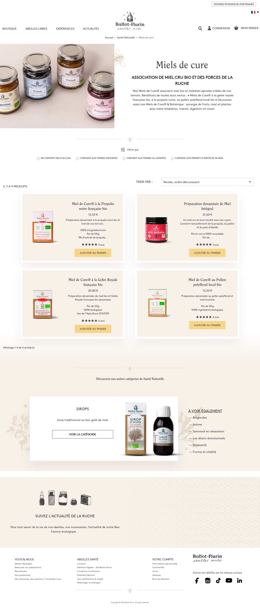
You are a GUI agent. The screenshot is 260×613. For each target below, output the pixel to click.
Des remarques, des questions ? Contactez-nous (38, 578)
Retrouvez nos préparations (28, 567)
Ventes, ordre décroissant (207, 181)
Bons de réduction (161, 578)
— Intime (196, 424)
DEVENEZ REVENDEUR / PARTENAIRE (234, 4)
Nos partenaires (22, 575)
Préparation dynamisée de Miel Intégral (207, 206)
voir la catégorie (82, 434)
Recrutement (21, 571)
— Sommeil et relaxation (207, 431)
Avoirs (155, 571)
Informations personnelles (165, 563)
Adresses (156, 575)
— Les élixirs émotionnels (207, 438)
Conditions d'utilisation (88, 571)
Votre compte (162, 559)
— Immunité (198, 445)
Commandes (158, 567)
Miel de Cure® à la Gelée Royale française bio (92, 282)
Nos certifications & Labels (90, 578)
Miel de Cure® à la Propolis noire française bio (93, 206)
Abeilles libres (36, 28)
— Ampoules (198, 417)
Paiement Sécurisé (85, 575)
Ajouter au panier (93, 253)
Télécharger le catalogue (88, 582)
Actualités (91, 28)
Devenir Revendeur (23, 563)
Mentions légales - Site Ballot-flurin (94, 567)
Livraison (81, 563)
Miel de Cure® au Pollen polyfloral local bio (207, 282)
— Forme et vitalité (203, 451)
